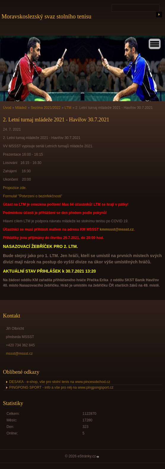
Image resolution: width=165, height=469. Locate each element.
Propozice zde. (14, 188)
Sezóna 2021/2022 (46, 108)
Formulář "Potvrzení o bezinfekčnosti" (32, 196)
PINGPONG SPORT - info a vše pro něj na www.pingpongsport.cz (61, 387)
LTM (68, 108)
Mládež (21, 108)
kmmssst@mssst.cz (117, 229)
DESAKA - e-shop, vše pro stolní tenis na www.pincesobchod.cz (59, 382)
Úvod (7, 108)
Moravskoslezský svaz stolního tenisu (46, 16)
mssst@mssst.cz (19, 353)
